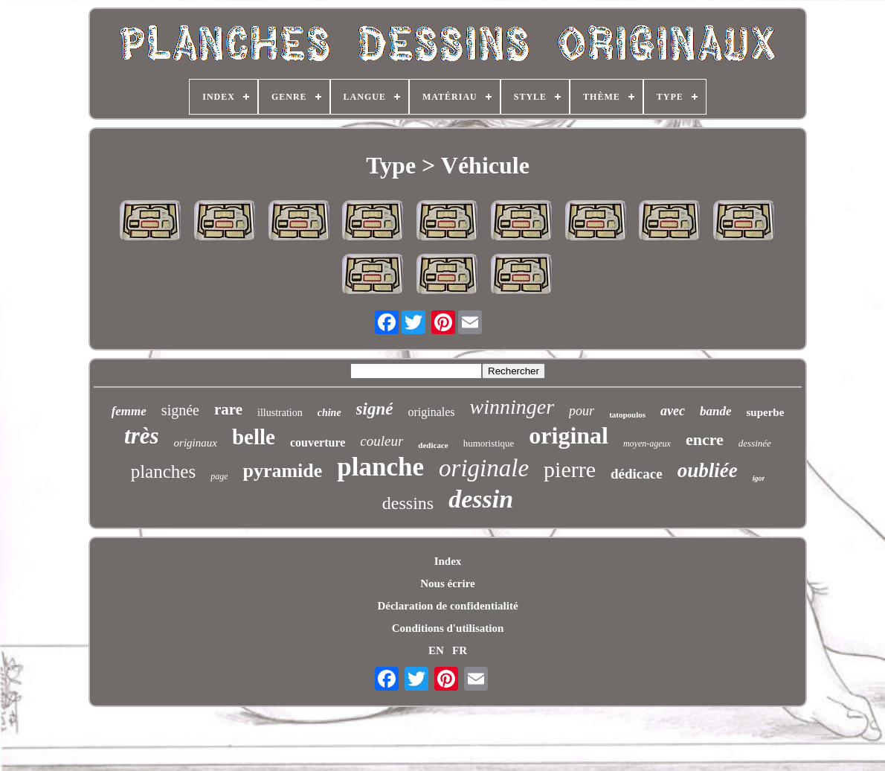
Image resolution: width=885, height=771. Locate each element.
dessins (408, 503)
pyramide (282, 471)
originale (484, 468)
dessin (480, 499)
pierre (570, 469)
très (141, 436)
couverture (317, 442)
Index (448, 561)
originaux (195, 443)
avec (672, 410)
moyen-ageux (647, 443)
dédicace (637, 474)
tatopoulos (627, 414)
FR (459, 650)
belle (253, 437)
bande (716, 411)
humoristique (489, 443)
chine (329, 412)
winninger (512, 406)
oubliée (708, 470)
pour (581, 410)
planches (163, 471)
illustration (280, 412)
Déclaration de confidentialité (447, 606)
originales (431, 412)
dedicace (433, 445)
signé (374, 409)
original (568, 435)
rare (228, 409)
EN (436, 650)
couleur (381, 441)
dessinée (754, 443)
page (219, 476)
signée (180, 410)
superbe (766, 412)
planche (380, 467)
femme (129, 411)
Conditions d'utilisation (447, 628)
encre (705, 439)
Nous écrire (447, 583)
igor (759, 478)
